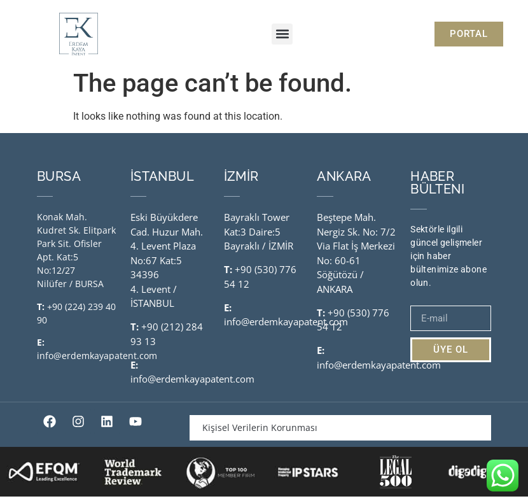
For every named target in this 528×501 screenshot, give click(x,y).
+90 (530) (257, 274)
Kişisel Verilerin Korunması (259, 433)
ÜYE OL (450, 354)
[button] (282, 34)
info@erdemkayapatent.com (97, 361)
